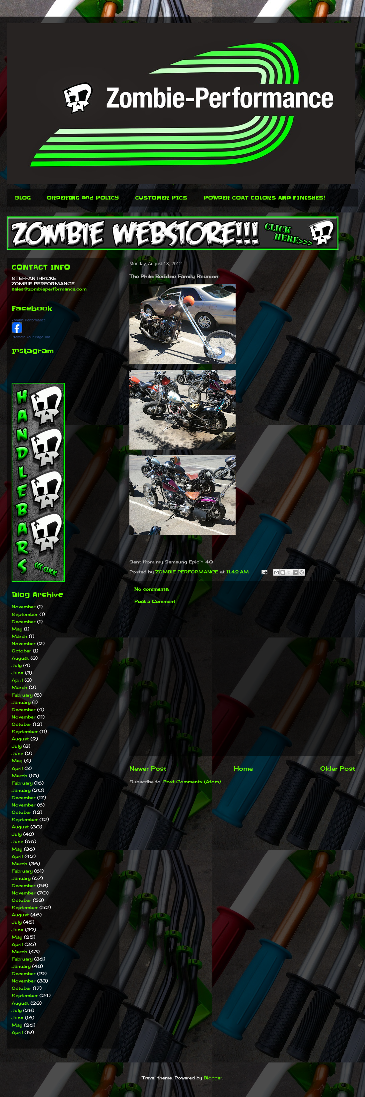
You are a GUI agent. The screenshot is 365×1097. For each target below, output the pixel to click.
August (20, 658)
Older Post (337, 768)
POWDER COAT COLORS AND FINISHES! (264, 197)
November (24, 606)
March (19, 636)
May (17, 629)
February (22, 695)
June (17, 672)
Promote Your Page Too (31, 337)
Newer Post (147, 768)
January (21, 702)
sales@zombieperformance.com (49, 289)
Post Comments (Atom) (192, 781)
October (21, 650)
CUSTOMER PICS (161, 197)
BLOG (23, 197)
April (17, 680)
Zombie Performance (29, 320)
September (25, 614)
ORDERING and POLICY (83, 197)
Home (243, 768)
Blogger (213, 1077)
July (17, 665)
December (24, 621)
